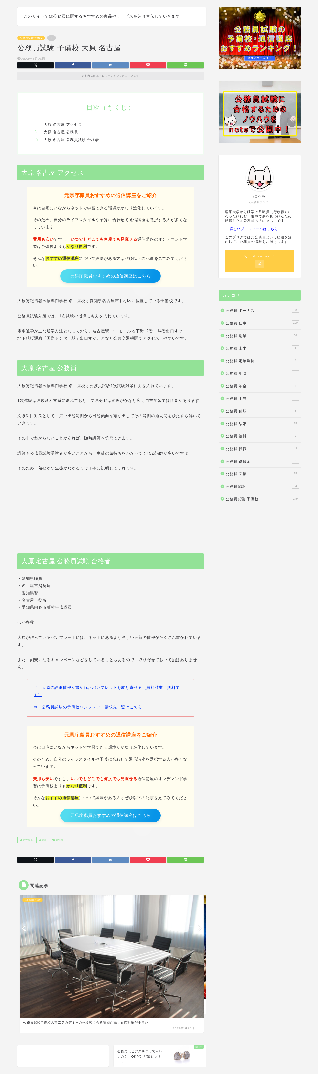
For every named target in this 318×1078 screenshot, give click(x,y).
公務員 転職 (262, 448)
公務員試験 (262, 486)
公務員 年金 (262, 385)
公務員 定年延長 (262, 360)
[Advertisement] (110, 513)
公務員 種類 (262, 410)
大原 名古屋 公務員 (61, 132)
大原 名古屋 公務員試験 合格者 (71, 139)
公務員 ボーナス (262, 310)
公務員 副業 (262, 335)
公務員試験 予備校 (31, 37)
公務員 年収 (262, 372)
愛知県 (59, 844)
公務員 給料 (262, 435)
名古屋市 (27, 844)
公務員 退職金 (262, 461)
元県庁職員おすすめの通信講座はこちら (110, 277)
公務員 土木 (262, 347)
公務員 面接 (262, 473)
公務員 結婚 (262, 423)
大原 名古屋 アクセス (63, 124)
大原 (44, 844)
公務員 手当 (262, 398)
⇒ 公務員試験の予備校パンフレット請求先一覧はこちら (88, 709)
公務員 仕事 (262, 322)
